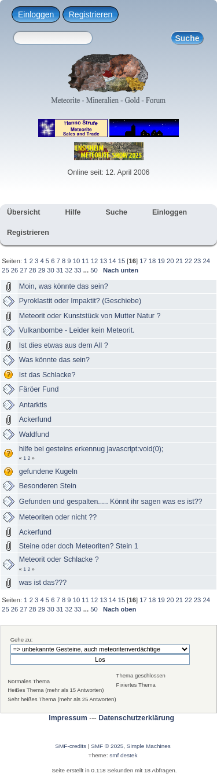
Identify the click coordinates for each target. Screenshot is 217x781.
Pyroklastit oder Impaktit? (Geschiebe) (80, 301)
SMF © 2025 (107, 746)
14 (112, 260)
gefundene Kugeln (48, 471)
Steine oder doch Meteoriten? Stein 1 (78, 546)
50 (93, 270)
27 (23, 270)
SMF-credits (70, 746)
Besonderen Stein (47, 486)
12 (94, 260)
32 (68, 270)
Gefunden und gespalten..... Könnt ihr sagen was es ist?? (111, 502)
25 (5, 270)
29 (41, 270)
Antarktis (33, 405)
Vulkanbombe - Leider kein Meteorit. (77, 330)
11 (85, 260)
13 (103, 260)
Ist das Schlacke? (47, 375)
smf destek (123, 755)
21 (179, 260)
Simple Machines (149, 746)
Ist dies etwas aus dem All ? (63, 345)
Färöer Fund (39, 389)
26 (14, 270)
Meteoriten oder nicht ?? (58, 517)
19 (160, 260)
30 (50, 270)
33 (77, 270)
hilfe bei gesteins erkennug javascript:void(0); (91, 449)
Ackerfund (35, 419)
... (86, 270)
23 (197, 260)
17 (142, 260)
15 (121, 260)
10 (76, 260)
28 (32, 270)
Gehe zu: (21, 639)
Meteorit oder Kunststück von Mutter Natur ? (90, 316)
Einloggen (36, 14)
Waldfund (34, 434)
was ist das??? (43, 583)
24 (206, 260)
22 (188, 260)
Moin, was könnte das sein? (63, 286)
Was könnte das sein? (54, 360)
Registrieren (90, 14)
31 (59, 270)
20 (170, 260)
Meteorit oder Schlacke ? (59, 559)
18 (152, 260)
